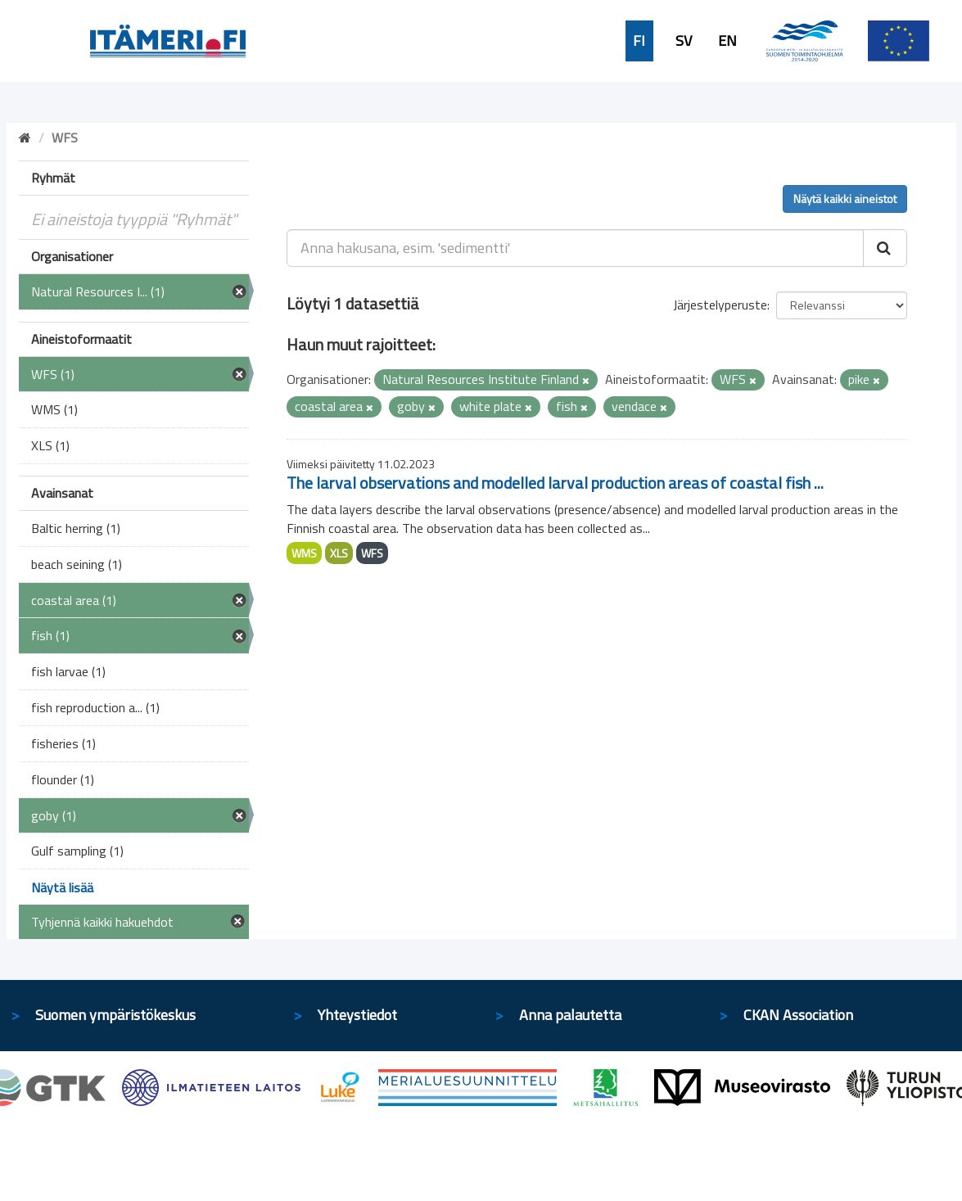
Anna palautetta (570, 1015)
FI (639, 41)
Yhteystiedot (357, 1015)
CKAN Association (798, 1015)
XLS (339, 553)
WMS (304, 553)
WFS (372, 553)
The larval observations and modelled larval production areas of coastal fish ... (555, 482)
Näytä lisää (62, 887)
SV (683, 41)
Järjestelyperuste (720, 304)
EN (727, 41)
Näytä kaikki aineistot (845, 198)
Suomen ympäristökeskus (115, 1015)
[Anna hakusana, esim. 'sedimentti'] (575, 248)
